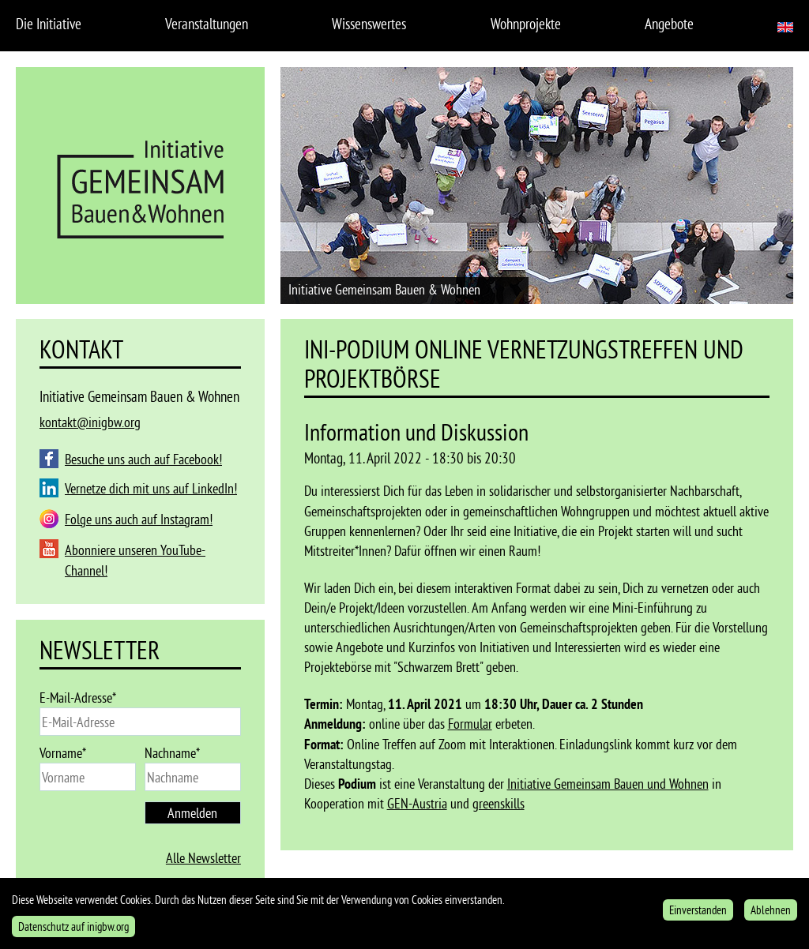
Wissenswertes (369, 23)
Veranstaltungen (206, 23)
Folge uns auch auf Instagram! (139, 519)
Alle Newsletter (203, 858)
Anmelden (192, 813)
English (785, 27)
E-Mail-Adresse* (78, 697)
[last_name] (193, 777)
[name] (88, 777)
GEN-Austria (417, 803)
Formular (470, 724)
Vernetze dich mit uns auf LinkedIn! (151, 488)
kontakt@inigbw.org (90, 422)
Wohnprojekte (526, 23)
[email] (140, 721)
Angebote (669, 23)
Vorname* (63, 753)
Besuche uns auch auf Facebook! (143, 459)
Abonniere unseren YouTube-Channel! (135, 560)
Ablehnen (771, 914)
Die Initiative (48, 23)
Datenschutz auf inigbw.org (73, 931)
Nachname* (172, 753)
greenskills (498, 803)
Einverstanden (698, 914)
